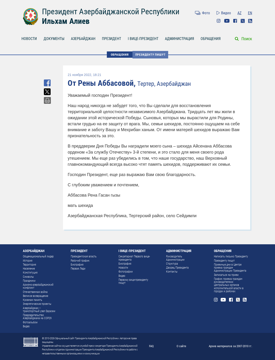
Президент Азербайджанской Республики (110, 11)
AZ (239, 13)
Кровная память (32, 300)
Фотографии (125, 271)
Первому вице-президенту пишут (133, 281)
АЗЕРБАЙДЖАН (83, 38)
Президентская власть (84, 256)
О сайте (181, 346)
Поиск (246, 38)
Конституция (30, 272)
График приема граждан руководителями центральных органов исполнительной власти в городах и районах (229, 285)
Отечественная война (35, 292)
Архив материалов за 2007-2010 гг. (230, 346)
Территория (29, 264)
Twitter (242, 21)
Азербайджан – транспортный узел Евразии (39, 309)
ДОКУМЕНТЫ (54, 38)
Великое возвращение (35, 296)
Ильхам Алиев (66, 21)
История (27, 260)
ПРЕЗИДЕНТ (111, 38)
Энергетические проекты (37, 304)
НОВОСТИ (29, 38)
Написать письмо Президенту (231, 256)
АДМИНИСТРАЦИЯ (179, 38)
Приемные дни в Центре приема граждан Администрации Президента (230, 268)
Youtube (227, 21)
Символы (28, 276)
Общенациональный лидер (38, 256)
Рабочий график (80, 260)
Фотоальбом (30, 322)
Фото (206, 13)
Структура (172, 263)
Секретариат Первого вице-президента (134, 258)
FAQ (151, 346)
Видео (226, 13)
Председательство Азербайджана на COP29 (37, 316)
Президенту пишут (150, 54)
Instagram (218, 21)
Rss (250, 21)
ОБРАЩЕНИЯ (211, 38)
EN (250, 13)
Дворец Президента (177, 267)
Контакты (172, 271)
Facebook (235, 21)
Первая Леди (78, 268)
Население (29, 268)
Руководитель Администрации (175, 258)
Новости (123, 267)
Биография (77, 264)
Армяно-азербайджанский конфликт (38, 286)
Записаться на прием (226, 275)
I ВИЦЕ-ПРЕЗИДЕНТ (143, 38)
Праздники (29, 280)
